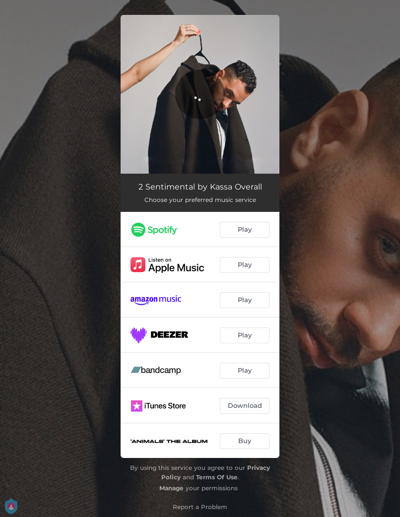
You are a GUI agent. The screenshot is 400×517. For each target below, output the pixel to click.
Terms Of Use (217, 477)
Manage (171, 488)
